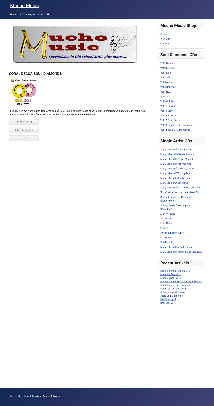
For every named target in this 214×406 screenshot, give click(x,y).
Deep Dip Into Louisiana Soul (175, 270)
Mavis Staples (167, 213)
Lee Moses (166, 237)
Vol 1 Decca (166, 63)
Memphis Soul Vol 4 (170, 274)
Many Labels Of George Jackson (177, 154)
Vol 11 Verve (167, 110)
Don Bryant (166, 242)
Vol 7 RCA (165, 91)
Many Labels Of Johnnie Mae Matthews (181, 251)
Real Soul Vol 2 (168, 303)
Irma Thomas (167, 223)
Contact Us (44, 14)
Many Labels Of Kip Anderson (176, 149)
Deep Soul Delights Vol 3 (173, 288)
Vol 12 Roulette (168, 115)
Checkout (165, 43)
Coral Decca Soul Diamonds (175, 285)
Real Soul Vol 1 (168, 299)
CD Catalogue (27, 14)
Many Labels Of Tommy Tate (175, 173)
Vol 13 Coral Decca (170, 120)
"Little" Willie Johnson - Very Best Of (179, 192)
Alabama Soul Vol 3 (170, 278)
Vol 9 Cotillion (167, 101)
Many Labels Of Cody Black (174, 182)
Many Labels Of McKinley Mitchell (178, 168)
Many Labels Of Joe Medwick (175, 163)
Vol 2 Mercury (167, 68)
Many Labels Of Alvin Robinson (176, 247)
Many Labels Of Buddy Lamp (175, 178)
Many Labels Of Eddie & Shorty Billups (180, 187)
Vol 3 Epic (165, 72)
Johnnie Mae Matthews (172, 292)
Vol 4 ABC (165, 77)
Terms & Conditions (32, 396)
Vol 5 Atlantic (167, 82)
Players (164, 228)
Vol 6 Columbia (168, 87)
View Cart (165, 38)
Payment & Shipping (51, 396)
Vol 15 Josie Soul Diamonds (175, 129)
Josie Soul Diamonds (171, 295)
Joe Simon (166, 218)
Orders (163, 34)
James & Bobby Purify (172, 232)
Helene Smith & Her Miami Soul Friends (181, 281)
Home (13, 14)
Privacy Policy (16, 396)
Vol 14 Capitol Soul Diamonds (176, 125)
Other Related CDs (24, 130)
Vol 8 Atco (165, 96)
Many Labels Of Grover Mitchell (176, 159)
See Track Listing (24, 122)
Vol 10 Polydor (168, 106)
